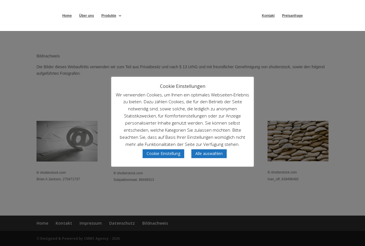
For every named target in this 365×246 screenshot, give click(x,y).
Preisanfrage (292, 16)
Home (67, 16)
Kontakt (268, 16)
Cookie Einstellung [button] (163, 153)
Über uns (86, 16)
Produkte (109, 16)
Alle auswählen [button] (209, 153)
